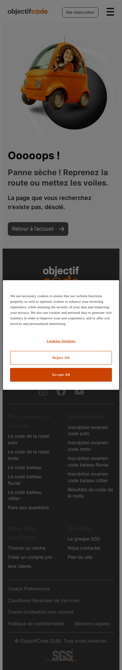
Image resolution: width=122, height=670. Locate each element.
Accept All (61, 374)
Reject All (61, 357)
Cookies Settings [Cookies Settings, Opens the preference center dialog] (61, 341)
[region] (61, 335)
